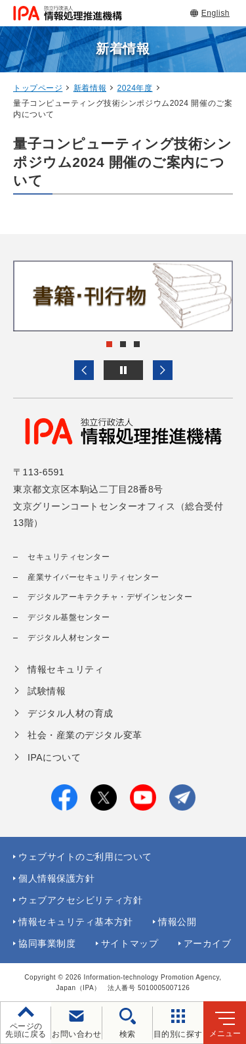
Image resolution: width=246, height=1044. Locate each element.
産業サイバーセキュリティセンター (93, 577)
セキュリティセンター (69, 556)
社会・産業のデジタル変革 (85, 735)
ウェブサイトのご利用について (85, 856)
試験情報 (47, 691)
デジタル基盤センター (69, 617)
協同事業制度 (46, 943)
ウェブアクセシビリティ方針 (80, 900)
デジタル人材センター (69, 637)
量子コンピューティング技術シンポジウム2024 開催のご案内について (122, 162)
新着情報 (89, 88)
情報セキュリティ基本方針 (75, 921)
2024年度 (135, 88)
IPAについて (54, 757)
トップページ (37, 88)
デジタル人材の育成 (70, 713)
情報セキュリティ (66, 669)
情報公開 (177, 921)
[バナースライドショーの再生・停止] (123, 370)
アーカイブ (208, 943)
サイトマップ (129, 943)
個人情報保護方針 (56, 878)
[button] (84, 370)
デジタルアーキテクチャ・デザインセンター (110, 597)
